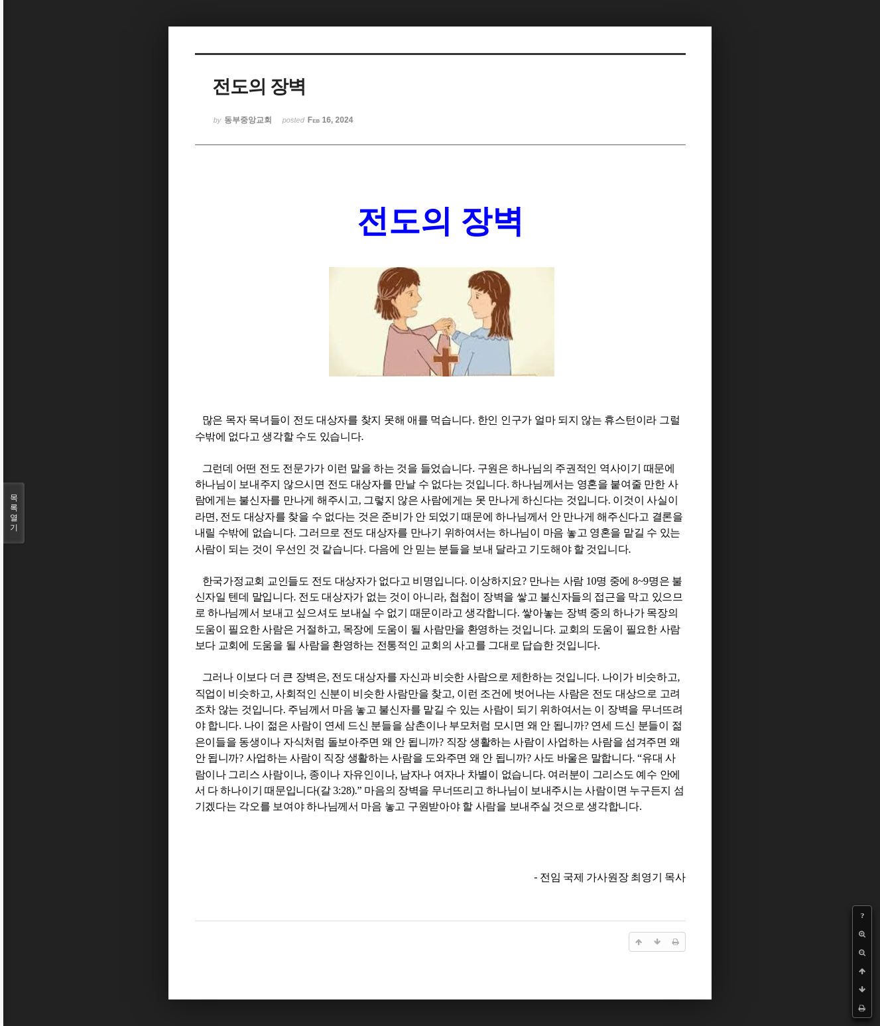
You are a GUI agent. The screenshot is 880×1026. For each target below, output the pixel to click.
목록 (14, 513)
